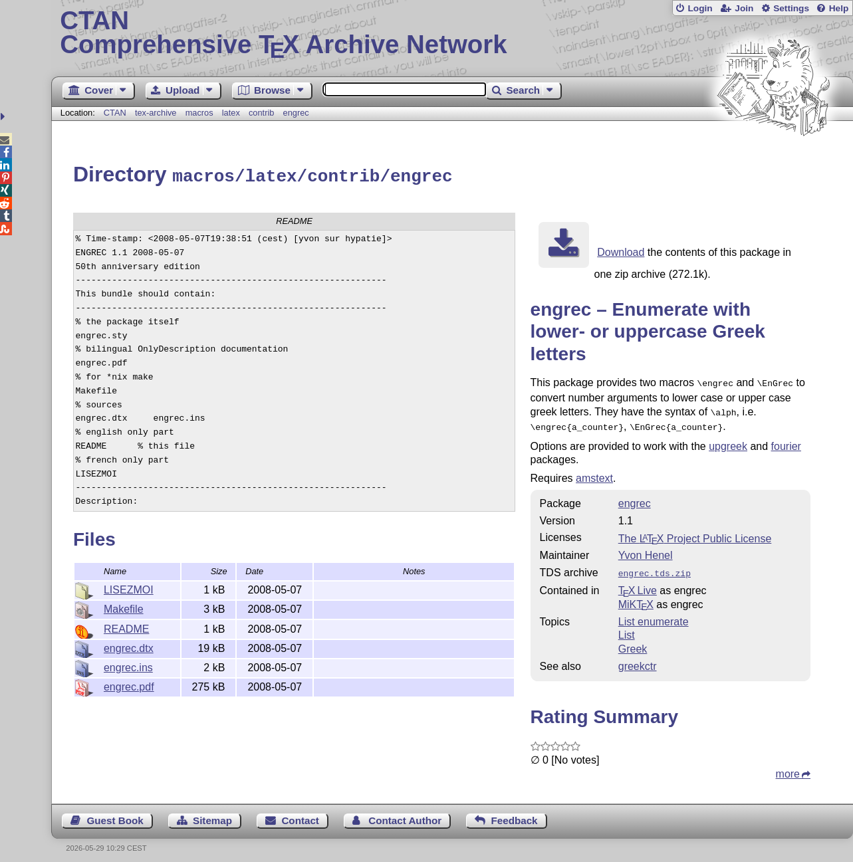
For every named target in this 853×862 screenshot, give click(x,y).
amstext (594, 472)
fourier (786, 440)
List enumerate (653, 614)
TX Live (637, 583)
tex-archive (156, 113)
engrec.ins (128, 665)
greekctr (637, 659)
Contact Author (404, 813)
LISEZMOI (129, 587)
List (626, 627)
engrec (296, 113)
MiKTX (636, 597)
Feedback (514, 813)
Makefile (124, 607)
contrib (261, 113)
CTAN (115, 113)
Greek (633, 641)
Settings (791, 8)
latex (231, 113)
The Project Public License (695, 532)
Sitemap (212, 813)
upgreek (728, 440)
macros (199, 113)
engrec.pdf (129, 685)
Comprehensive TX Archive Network (452, 33)
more (788, 766)
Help (839, 8)
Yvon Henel (645, 549)
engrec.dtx (129, 646)
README (126, 627)
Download (620, 250)
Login (699, 8)
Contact (300, 813)
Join (744, 8)
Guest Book (114, 813)
